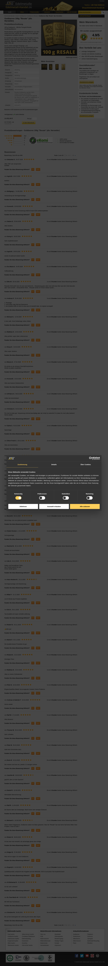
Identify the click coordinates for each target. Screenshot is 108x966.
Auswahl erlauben (54, 506)
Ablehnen (23, 506)
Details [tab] (54, 464)
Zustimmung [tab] (22, 464)
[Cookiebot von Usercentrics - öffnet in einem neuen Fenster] (90, 458)
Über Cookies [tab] (85, 464)
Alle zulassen (85, 506)
